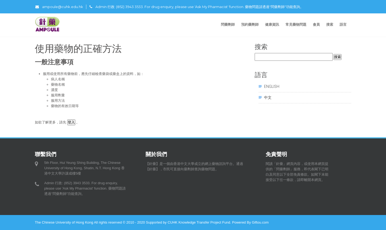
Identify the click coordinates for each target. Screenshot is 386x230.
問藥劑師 (228, 24)
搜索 (329, 24)
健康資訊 (272, 24)
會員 (316, 24)
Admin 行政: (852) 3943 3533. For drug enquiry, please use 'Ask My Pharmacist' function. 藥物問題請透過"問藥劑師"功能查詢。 (196, 7)
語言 (344, 24)
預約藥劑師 (250, 24)
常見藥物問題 (295, 24)
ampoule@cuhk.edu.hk (59, 7)
